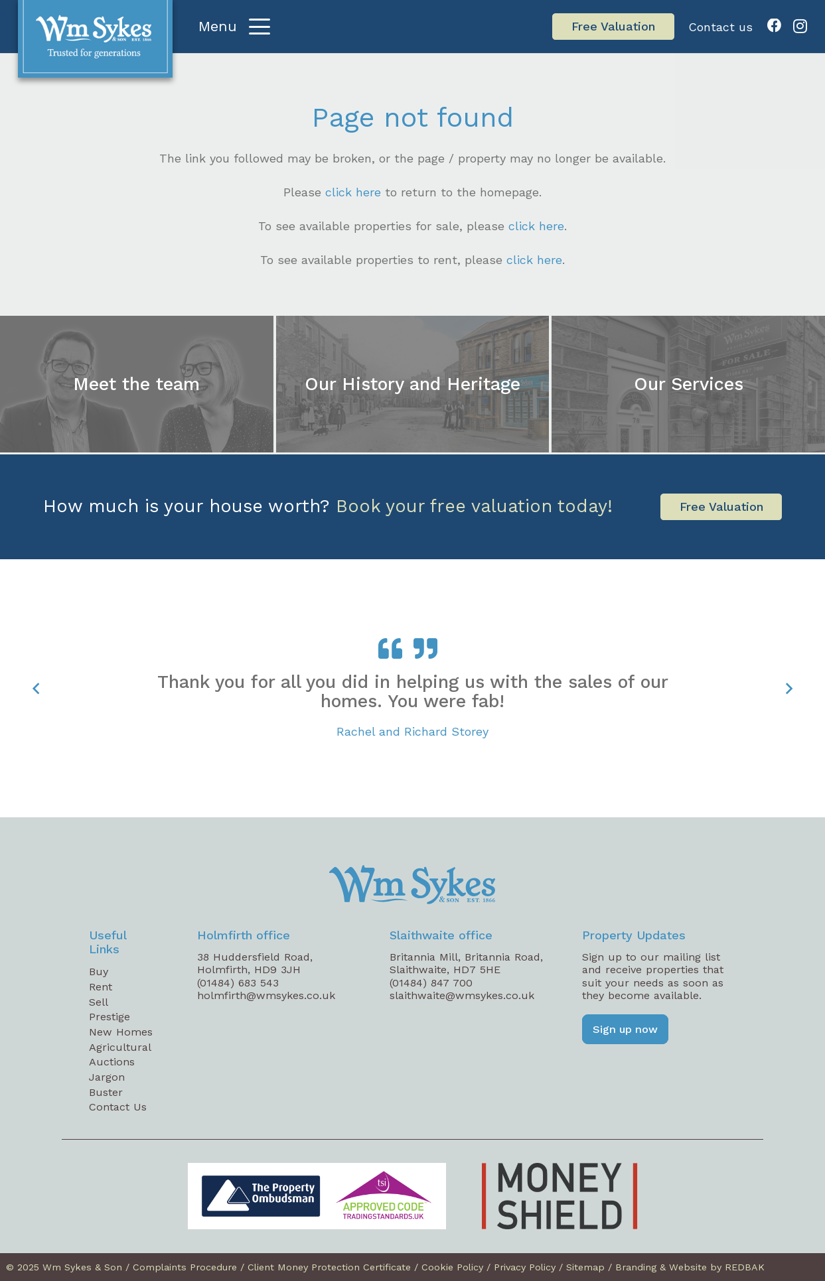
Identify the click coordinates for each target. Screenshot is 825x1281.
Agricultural (120, 1047)
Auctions (112, 1061)
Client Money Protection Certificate (329, 1267)
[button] (234, 26)
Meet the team (136, 383)
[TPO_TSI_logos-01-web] (317, 1196)
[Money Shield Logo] (559, 1196)
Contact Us (118, 1107)
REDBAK (745, 1267)
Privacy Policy (525, 1267)
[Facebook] (774, 26)
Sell (98, 1002)
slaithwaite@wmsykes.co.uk (462, 995)
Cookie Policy (452, 1267)
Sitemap (585, 1267)
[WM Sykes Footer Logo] (412, 884)
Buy (98, 971)
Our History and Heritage (412, 383)
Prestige (109, 1016)
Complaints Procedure (185, 1267)
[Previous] (36, 688)
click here (353, 192)
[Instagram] (800, 26)
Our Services (688, 383)
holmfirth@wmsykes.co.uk (266, 995)
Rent (100, 986)
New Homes (121, 1032)
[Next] (788, 688)
